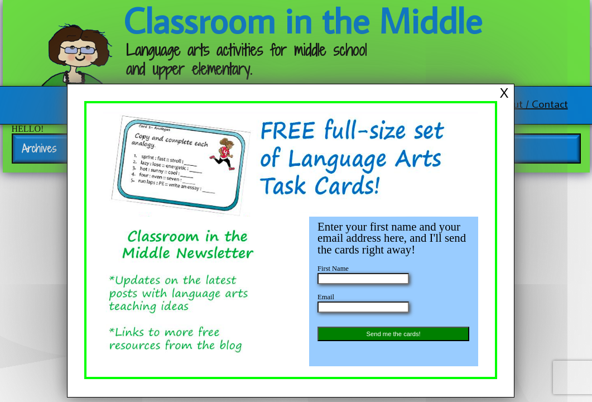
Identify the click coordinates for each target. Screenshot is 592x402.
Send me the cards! (394, 334)
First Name (333, 268)
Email (325, 297)
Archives (39, 148)
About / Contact (531, 103)
